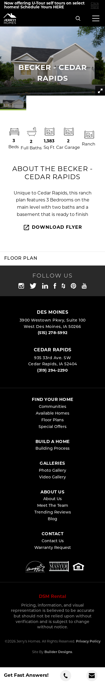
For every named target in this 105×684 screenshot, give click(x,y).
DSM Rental (52, 597)
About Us (52, 499)
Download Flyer (52, 227)
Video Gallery (52, 477)
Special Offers (52, 427)
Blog (52, 519)
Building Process (52, 449)
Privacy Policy (88, 641)
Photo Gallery (52, 471)
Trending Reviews (52, 512)
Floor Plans (52, 420)
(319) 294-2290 (52, 371)
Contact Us (53, 541)
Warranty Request (52, 548)
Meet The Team (52, 506)
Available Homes (52, 414)
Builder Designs (58, 652)
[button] (78, 18)
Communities (52, 407)
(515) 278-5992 (53, 333)
